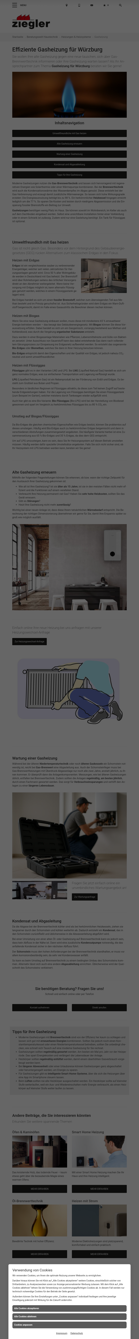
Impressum (61, 1333)
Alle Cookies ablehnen (25, 1316)
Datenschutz (76, 1333)
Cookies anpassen (23, 1325)
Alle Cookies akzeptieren (26, 1308)
